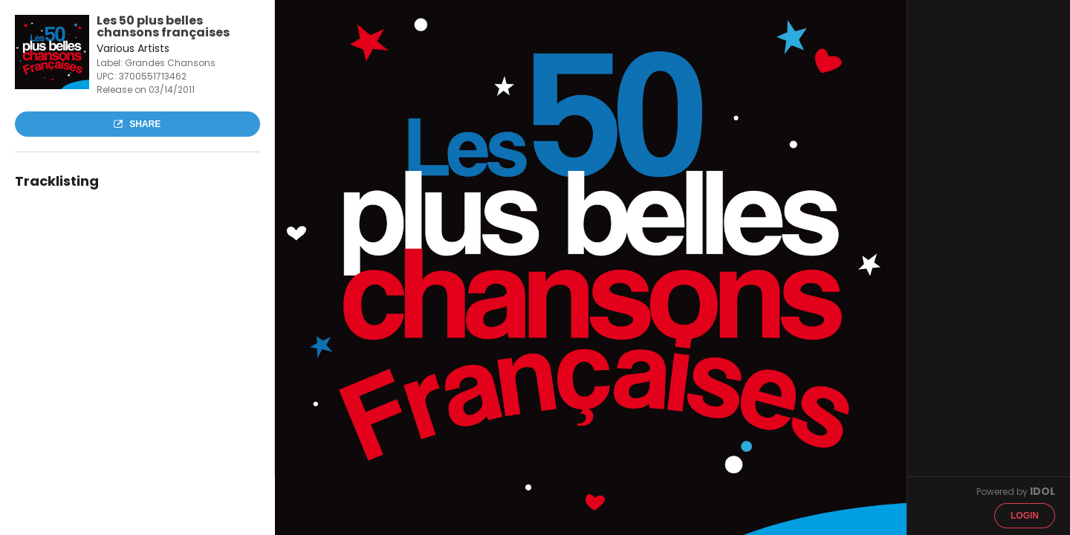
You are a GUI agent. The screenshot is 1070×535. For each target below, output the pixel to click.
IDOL (1042, 491)
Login (1025, 515)
